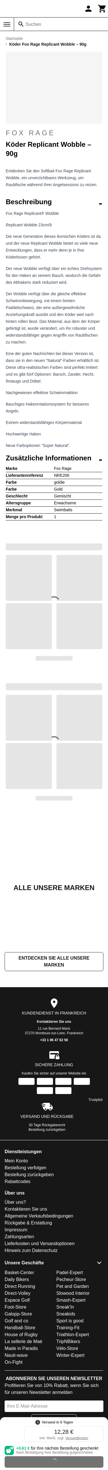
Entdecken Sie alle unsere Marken (54, 961)
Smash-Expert (71, 1300)
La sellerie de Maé (23, 1341)
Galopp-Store (18, 1313)
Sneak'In (65, 1307)
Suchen (33, 24)
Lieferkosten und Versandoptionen (40, 1243)
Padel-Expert (69, 1272)
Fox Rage (54, 133)
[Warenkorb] (102, 8)
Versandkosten (76, 1438)
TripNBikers (68, 1341)
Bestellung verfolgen (25, 1167)
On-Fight (13, 1362)
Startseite (14, 38)
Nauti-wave (16, 1355)
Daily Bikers (17, 1279)
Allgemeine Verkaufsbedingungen (39, 1216)
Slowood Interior (73, 1293)
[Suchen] (21, 24)
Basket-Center (19, 1272)
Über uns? (15, 1202)
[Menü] (7, 24)
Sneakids (65, 1313)
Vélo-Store (67, 1348)
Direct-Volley (18, 1293)
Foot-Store (15, 1307)
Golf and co (16, 1320)
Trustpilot (95, 1100)
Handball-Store (20, 1327)
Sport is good (70, 1320)
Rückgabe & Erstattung (28, 1222)
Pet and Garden (72, 1286)
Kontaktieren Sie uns (54, 1022)
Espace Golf (17, 1300)
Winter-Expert (70, 1355)
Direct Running (20, 1286)
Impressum (16, 1229)
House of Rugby (21, 1334)
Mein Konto (16, 1160)
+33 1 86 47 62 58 (54, 1040)
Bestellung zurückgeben (47, 1130)
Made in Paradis (21, 1348)
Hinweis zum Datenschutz (31, 1250)
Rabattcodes (18, 1181)
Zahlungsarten (19, 1236)
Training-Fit (67, 1327)
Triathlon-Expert (72, 1334)
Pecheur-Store (71, 1279)
